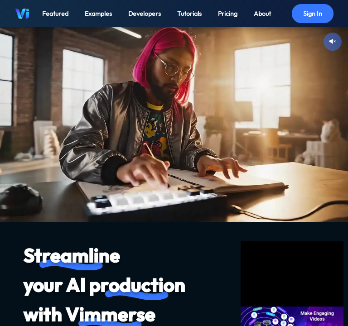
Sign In (312, 14)
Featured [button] (55, 14)
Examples (98, 14)
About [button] (262, 14)
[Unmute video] (333, 42)
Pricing (227, 14)
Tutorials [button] (189, 14)
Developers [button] (144, 14)
